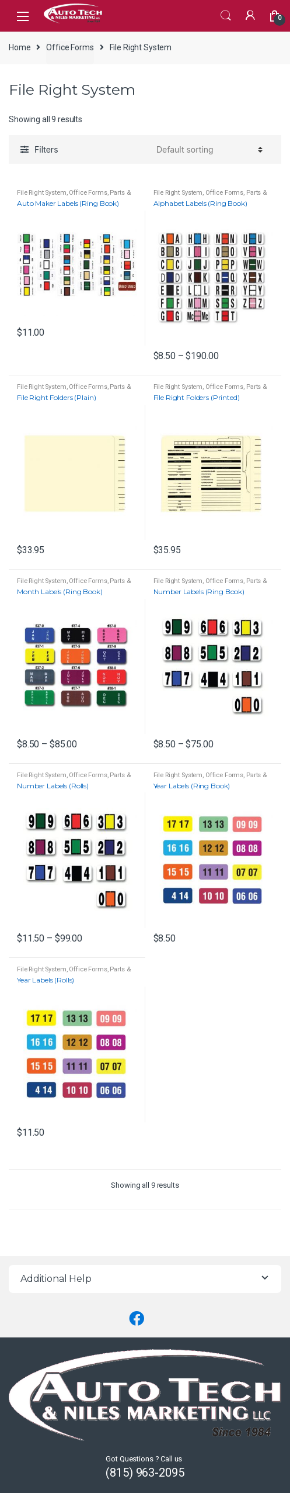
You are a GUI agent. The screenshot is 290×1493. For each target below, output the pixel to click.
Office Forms (69, 47)
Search (225, 15)
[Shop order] (208, 149)
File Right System (42, 192)
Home (19, 47)
